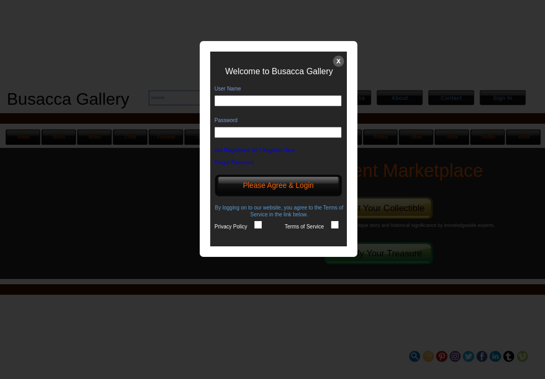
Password (226, 120)
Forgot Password (237, 162)
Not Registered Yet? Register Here (258, 150)
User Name (227, 89)
